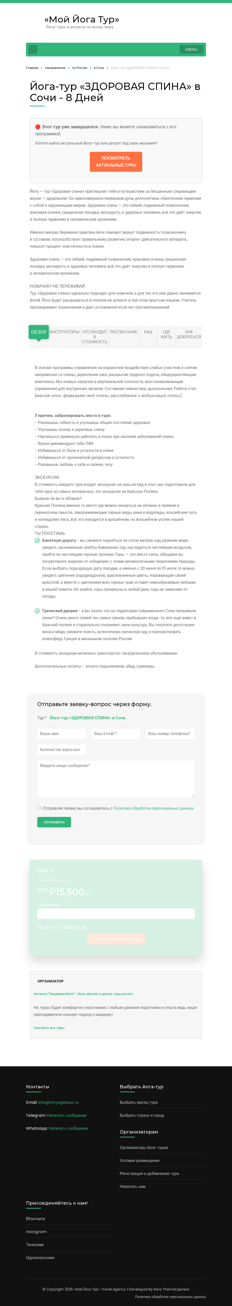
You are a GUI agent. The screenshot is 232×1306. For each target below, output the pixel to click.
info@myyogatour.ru (58, 1102)
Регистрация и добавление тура (149, 1173)
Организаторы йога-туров (144, 1147)
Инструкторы (64, 332)
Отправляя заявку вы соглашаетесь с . (115, 808)
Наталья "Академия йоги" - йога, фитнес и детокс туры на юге (83, 993)
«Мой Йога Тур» (81, 19)
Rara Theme (164, 1289)
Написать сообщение (66, 1115)
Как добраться (189, 334)
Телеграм (35, 1245)
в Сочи (99, 67)
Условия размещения (140, 1160)
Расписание (124, 332)
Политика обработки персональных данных (153, 808)
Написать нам (133, 1186)
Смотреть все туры (49, 1027)
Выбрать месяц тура (139, 1102)
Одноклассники (40, 1258)
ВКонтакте (35, 1219)
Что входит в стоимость (94, 337)
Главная (32, 67)
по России (79, 67)
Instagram (36, 1232)
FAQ (148, 332)
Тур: (41, 718)
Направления (55, 67)
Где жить (166, 334)
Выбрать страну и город (142, 1115)
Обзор (38, 332)
